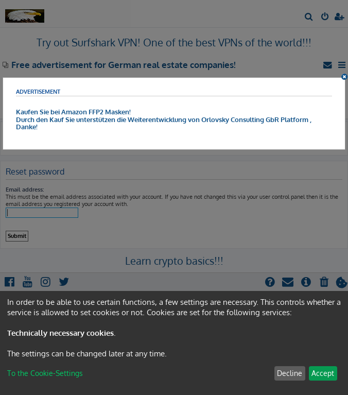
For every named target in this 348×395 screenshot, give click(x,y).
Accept (322, 373)
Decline (289, 373)
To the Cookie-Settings (45, 373)
